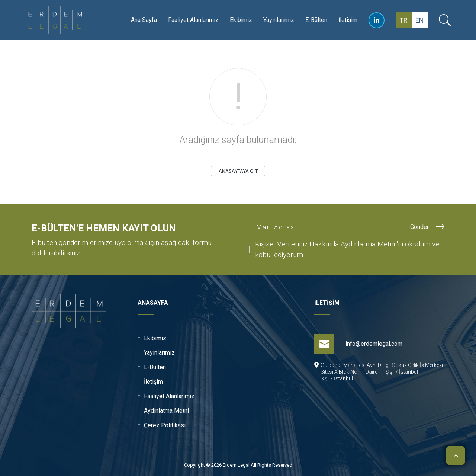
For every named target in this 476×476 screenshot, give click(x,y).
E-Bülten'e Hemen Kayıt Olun (104, 228)
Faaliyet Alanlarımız (193, 19)
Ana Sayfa (144, 19)
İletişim (347, 19)
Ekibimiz (241, 19)
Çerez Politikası (165, 425)
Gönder (427, 226)
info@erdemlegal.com (358, 344)
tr (403, 20)
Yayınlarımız (278, 19)
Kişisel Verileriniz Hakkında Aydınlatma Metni (325, 244)
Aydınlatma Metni (166, 410)
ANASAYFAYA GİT (238, 171)
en (419, 20)
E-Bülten (316, 19)
